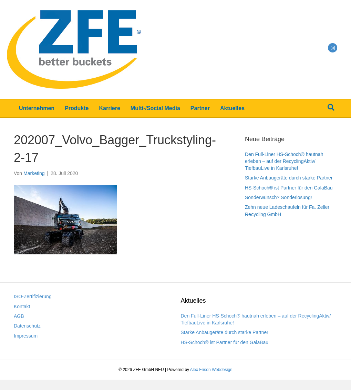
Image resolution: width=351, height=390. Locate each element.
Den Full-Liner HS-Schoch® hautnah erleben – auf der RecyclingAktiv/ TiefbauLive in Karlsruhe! (284, 161)
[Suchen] (331, 107)
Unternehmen (36, 108)
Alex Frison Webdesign (211, 369)
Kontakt (22, 306)
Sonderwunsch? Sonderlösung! (278, 197)
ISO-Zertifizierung (33, 296)
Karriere (109, 108)
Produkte (77, 108)
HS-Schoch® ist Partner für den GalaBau (289, 188)
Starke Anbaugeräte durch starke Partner (288, 178)
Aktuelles (232, 108)
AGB (19, 316)
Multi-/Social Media (155, 108)
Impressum (26, 336)
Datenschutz (27, 326)
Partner (200, 108)
